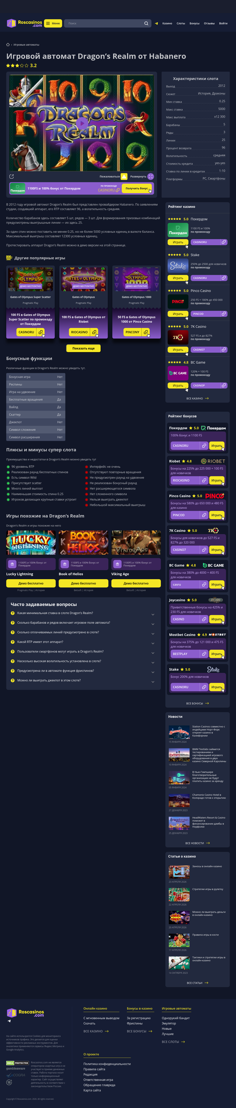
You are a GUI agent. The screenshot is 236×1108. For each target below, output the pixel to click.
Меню (53, 23)
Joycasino (177, 600)
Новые (167, 1028)
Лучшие (168, 1033)
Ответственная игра (98, 1079)
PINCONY (138, 332)
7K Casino (198, 326)
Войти (223, 23)
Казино (167, 23)
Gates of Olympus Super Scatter (30, 297)
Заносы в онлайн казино (207, 866)
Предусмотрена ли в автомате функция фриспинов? (55, 671)
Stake (195, 255)
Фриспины (135, 1023)
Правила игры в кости (205, 934)
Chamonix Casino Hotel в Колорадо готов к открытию (209, 796)
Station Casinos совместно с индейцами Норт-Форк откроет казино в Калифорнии (208, 731)
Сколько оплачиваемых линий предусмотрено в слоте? (58, 632)
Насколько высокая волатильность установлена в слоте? (59, 661)
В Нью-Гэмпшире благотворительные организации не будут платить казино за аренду (207, 776)
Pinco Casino (201, 291)
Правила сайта (94, 1069)
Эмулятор (169, 1023)
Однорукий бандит (176, 1018)
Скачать (89, 1023)
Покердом (199, 219)
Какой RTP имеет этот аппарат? (40, 642)
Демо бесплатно (30, 286)
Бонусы (194, 23)
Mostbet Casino (182, 634)
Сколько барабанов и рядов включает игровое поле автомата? (63, 623)
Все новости (197, 843)
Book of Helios (71, 574)
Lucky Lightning (19, 574)
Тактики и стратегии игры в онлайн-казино (208, 959)
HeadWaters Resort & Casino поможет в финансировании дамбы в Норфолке (208, 822)
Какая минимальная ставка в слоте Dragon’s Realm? (55, 613)
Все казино (198, 398)
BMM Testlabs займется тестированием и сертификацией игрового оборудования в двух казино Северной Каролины (209, 755)
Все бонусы (197, 703)
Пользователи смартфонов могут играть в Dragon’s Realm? (60, 651)
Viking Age (120, 574)
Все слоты (173, 1042)
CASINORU (32, 332)
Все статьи (197, 983)
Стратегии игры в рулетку (207, 889)
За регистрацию (139, 1018)
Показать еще (83, 348)
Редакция (90, 1074)
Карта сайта (92, 1090)
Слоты (181, 23)
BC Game (198, 362)
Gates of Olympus (83, 297)
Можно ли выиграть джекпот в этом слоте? (49, 680)
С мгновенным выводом (101, 1018)
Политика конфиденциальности (107, 1063)
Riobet (174, 461)
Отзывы (209, 23)
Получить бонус (137, 188)
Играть (178, 242)
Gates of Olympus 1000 (136, 297)
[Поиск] (146, 23)
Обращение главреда (99, 1085)
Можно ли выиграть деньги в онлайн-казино (209, 913)
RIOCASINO (84, 332)
